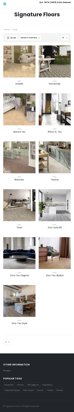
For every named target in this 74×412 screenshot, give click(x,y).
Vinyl (19, 81)
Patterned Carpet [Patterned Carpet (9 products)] (12, 390)
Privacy (6, 370)
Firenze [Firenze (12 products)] (20, 384)
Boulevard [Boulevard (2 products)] (9, 384)
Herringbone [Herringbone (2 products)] (33, 384)
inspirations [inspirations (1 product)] (47, 384)
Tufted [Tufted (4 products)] (50, 390)
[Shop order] (30, 38)
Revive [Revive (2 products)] (40, 390)
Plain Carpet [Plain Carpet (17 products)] (28, 390)
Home (7, 29)
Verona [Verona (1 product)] (59, 390)
